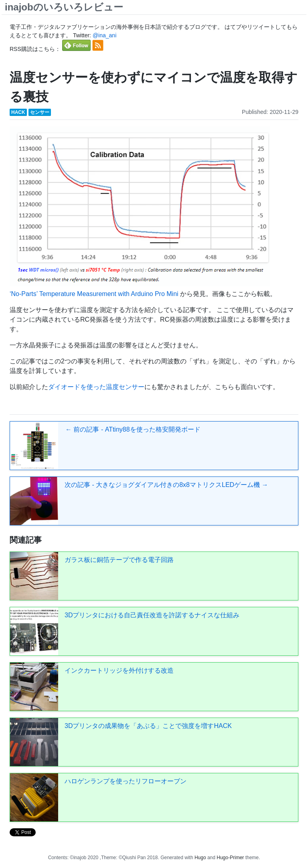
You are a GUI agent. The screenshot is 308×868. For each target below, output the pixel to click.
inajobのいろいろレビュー (64, 7)
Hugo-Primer (230, 857)
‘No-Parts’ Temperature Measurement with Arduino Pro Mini (95, 293)
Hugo (200, 857)
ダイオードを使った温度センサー (96, 386)
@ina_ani (104, 35)
